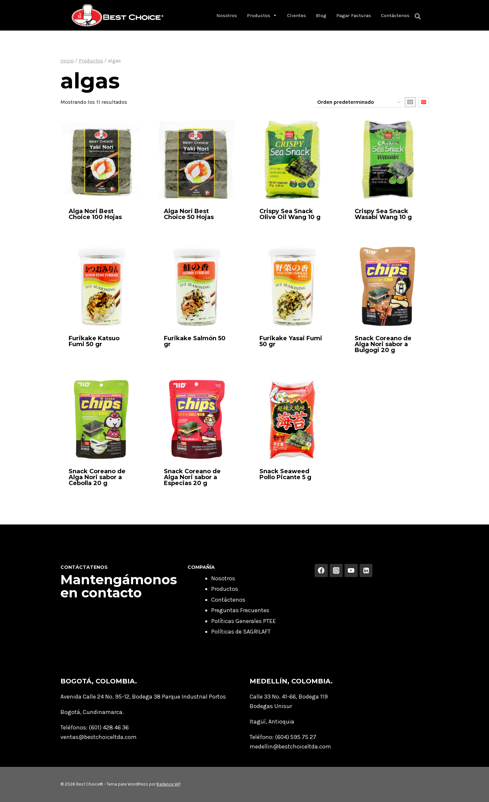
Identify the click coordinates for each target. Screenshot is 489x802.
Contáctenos (395, 15)
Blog (321, 15)
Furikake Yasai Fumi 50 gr (290, 341)
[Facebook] (321, 570)
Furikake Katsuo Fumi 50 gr (94, 341)
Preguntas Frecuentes (240, 610)
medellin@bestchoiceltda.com (290, 746)
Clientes (296, 15)
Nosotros (226, 15)
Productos (262, 15)
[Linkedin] (366, 570)
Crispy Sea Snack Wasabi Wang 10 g (383, 214)
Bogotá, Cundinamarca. (92, 712)
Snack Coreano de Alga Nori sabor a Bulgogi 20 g (383, 344)
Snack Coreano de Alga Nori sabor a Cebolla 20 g (97, 477)
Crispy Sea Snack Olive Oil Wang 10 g (290, 214)
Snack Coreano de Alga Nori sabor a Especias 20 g (192, 477)
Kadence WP (168, 784)
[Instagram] (336, 570)
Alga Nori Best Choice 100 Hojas (95, 214)
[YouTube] (351, 570)
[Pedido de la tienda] (359, 102)
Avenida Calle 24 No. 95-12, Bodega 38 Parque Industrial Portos (143, 696)
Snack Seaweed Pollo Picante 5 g (285, 474)
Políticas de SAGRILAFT (241, 631)
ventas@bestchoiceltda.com (98, 737)
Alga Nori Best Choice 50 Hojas (189, 214)
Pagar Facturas (353, 15)
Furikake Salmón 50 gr (195, 341)
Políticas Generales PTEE (243, 621)
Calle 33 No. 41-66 (273, 696)
